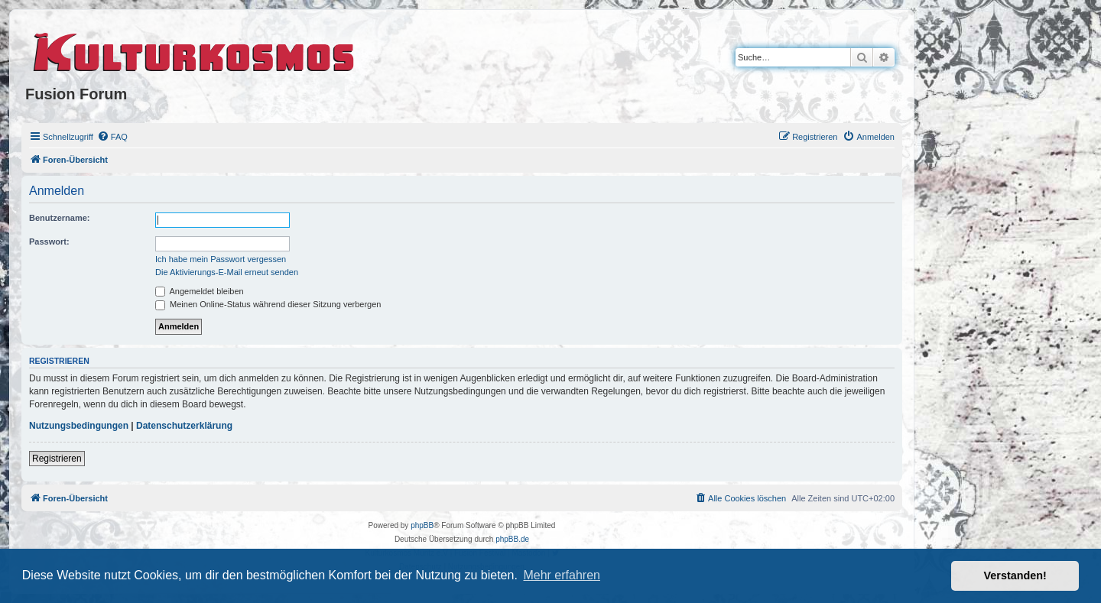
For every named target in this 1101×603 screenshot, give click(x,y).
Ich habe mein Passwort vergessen (220, 259)
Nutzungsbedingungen (78, 425)
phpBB (422, 525)
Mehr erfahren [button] (561, 575)
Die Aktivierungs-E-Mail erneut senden (226, 272)
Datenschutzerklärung (184, 425)
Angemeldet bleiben (199, 291)
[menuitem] (112, 137)
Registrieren (57, 458)
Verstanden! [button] (1015, 575)
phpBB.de (512, 539)
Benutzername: (59, 217)
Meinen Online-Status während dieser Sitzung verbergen (268, 304)
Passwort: (49, 241)
